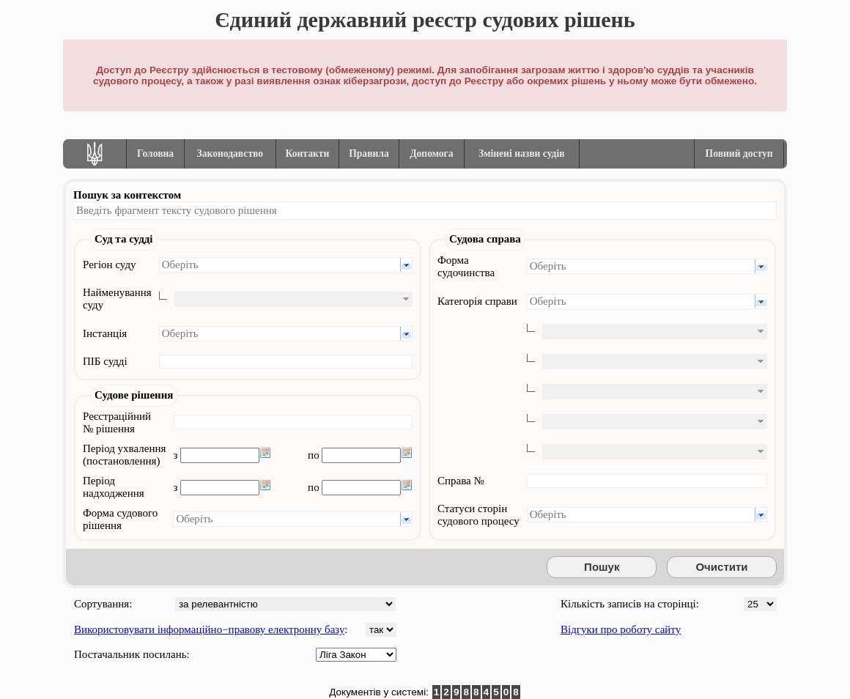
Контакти (308, 153)
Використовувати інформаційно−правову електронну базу (209, 629)
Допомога (431, 153)
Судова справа (485, 239)
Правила (369, 153)
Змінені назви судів (521, 153)
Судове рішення (134, 395)
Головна (155, 153)
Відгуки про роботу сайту (621, 629)
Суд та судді (124, 239)
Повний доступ (739, 153)
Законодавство (230, 153)
